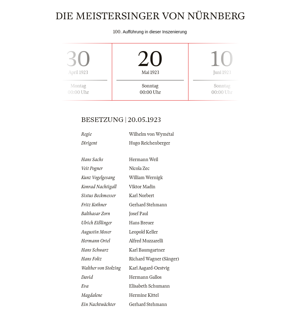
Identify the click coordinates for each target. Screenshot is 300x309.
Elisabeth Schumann (149, 286)
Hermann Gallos (145, 277)
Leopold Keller (143, 232)
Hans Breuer (141, 222)
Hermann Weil (143, 159)
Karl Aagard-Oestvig (149, 268)
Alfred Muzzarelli (146, 240)
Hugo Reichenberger (149, 143)
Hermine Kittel (144, 295)
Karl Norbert (141, 195)
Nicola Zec (139, 168)
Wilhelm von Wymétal (151, 134)
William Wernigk (146, 177)
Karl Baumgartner (147, 250)
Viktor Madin (142, 186)
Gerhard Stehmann (148, 204)
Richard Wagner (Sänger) (154, 258)
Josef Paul (138, 213)
